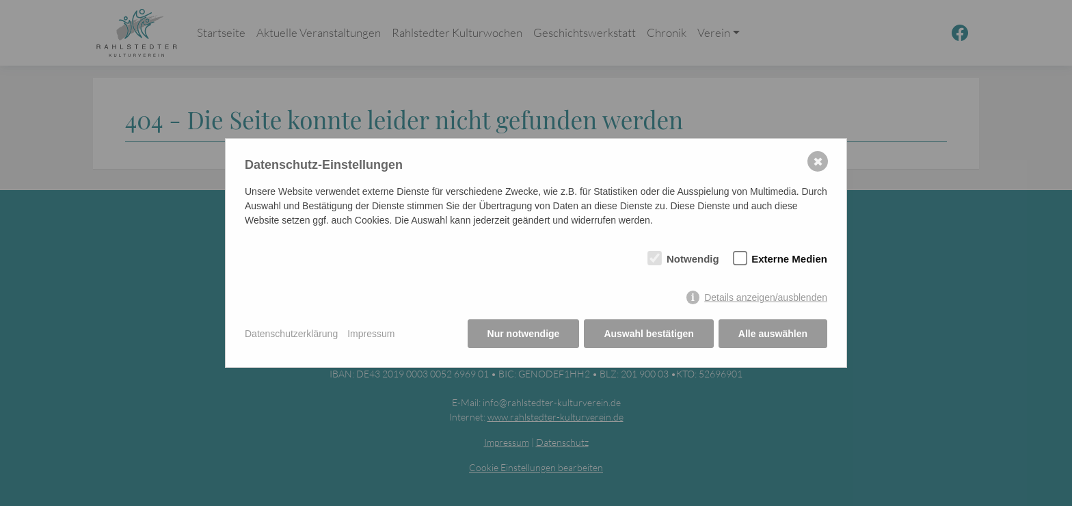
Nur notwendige (523, 333)
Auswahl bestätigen (648, 333)
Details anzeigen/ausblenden (765, 297)
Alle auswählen (772, 333)
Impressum (370, 333)
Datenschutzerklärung (291, 333)
